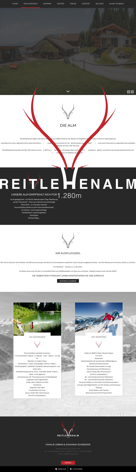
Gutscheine (76, 469)
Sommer (47, 4)
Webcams (60, 469)
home (15, 4)
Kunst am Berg (116, 4)
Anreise (68, 463)
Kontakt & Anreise (68, 281)
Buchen (99, 4)
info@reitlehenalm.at (70, 454)
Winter (60, 4)
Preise (73, 4)
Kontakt (86, 4)
